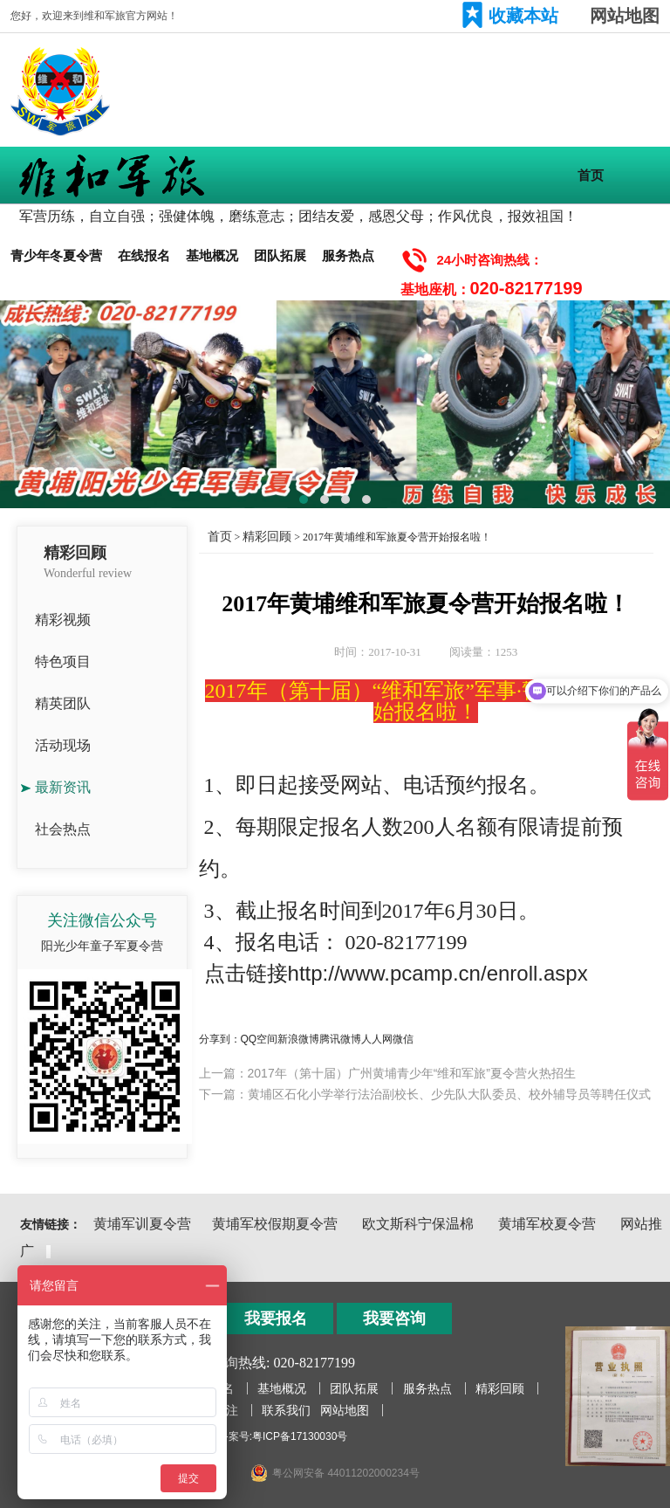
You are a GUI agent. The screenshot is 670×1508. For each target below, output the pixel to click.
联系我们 (286, 1410)
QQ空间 (259, 1039)
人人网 (377, 1039)
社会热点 (63, 829)
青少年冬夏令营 (56, 255)
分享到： (220, 1039)
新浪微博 (298, 1039)
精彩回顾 (267, 536)
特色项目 (63, 661)
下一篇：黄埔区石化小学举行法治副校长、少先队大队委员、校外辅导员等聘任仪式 (425, 1094)
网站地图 (625, 15)
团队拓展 (280, 255)
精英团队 (63, 703)
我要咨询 (394, 1318)
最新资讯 (63, 787)
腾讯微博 (340, 1039)
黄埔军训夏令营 (142, 1223)
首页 (591, 175)
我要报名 (275, 1318)
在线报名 (144, 255)
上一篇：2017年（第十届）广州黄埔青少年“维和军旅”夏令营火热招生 (387, 1073)
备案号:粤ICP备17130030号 (283, 1436)
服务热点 (348, 255)
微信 (403, 1039)
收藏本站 (523, 15)
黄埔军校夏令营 (547, 1223)
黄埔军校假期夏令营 (275, 1223)
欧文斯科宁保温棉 (418, 1223)
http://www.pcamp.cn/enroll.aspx (438, 973)
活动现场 (63, 745)
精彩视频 (63, 619)
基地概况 (212, 255)
